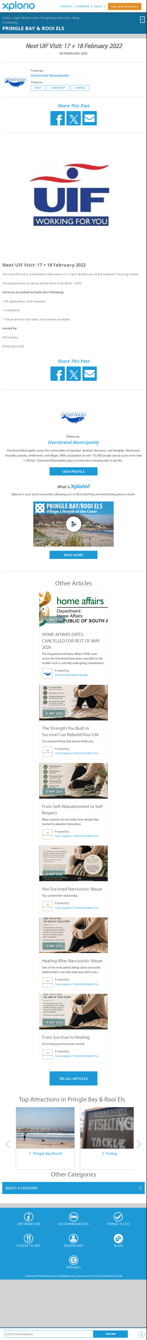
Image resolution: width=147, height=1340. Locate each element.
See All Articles (73, 1078)
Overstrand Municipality (50, 75)
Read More (73, 555)
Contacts (66, 6)
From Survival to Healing (65, 1037)
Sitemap (117, 1276)
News (37, 87)
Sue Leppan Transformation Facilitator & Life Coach (77, 753)
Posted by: (37, 70)
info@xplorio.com (67, 1276)
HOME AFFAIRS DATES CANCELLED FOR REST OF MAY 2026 (71, 641)
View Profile (74, 471)
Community (10, 22)
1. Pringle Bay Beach (45, 1153)
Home (6, 18)
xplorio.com (84, 1276)
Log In (98, 6)
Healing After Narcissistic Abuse (72, 960)
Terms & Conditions (102, 1276)
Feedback (82, 6)
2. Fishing (109, 1153)
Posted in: (37, 82)
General (80, 87)
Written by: (73, 436)
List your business (124, 6)
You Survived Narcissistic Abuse (72, 889)
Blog (76, 18)
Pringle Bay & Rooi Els (55, 18)
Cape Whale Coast (25, 18)
